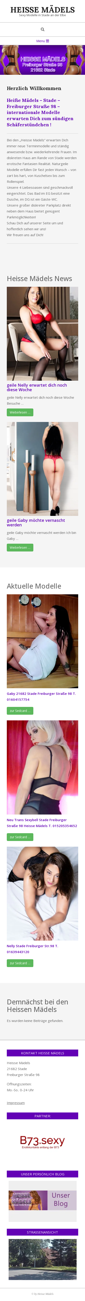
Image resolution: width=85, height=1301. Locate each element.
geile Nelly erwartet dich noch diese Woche (37, 387)
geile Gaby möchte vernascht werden (36, 522)
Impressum (16, 1102)
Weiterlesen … (20, 412)
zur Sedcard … (20, 711)
